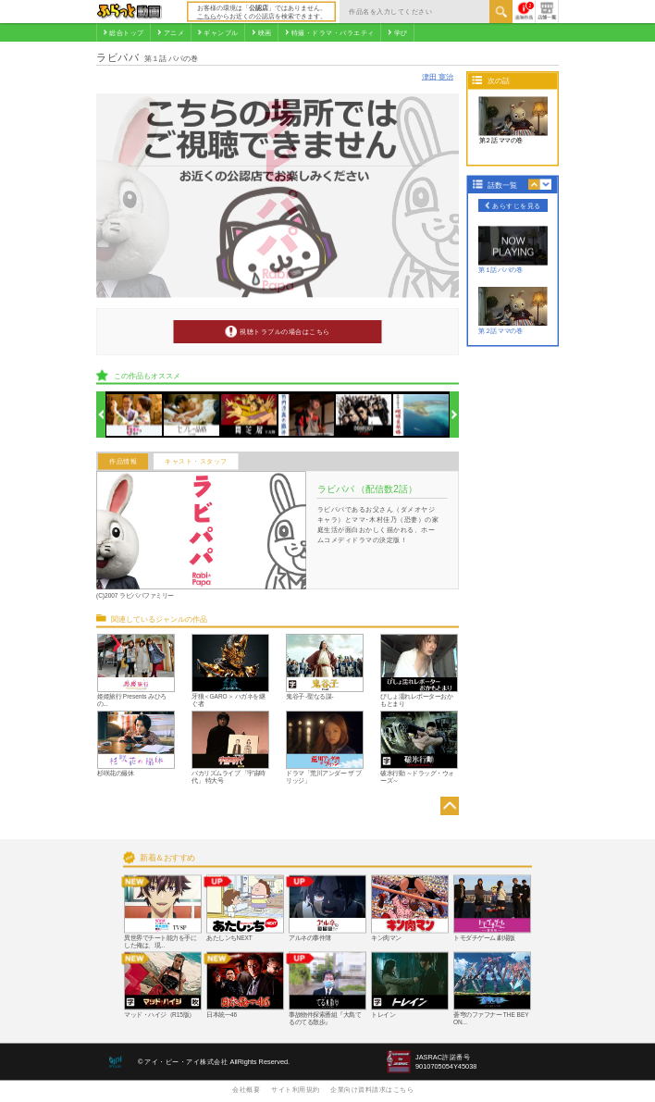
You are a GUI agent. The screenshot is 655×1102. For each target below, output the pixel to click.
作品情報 (123, 461)
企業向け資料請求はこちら (372, 1089)
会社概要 (246, 1089)
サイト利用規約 (295, 1089)
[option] (134, 415)
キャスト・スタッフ (196, 461)
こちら (206, 15)
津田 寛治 (437, 76)
